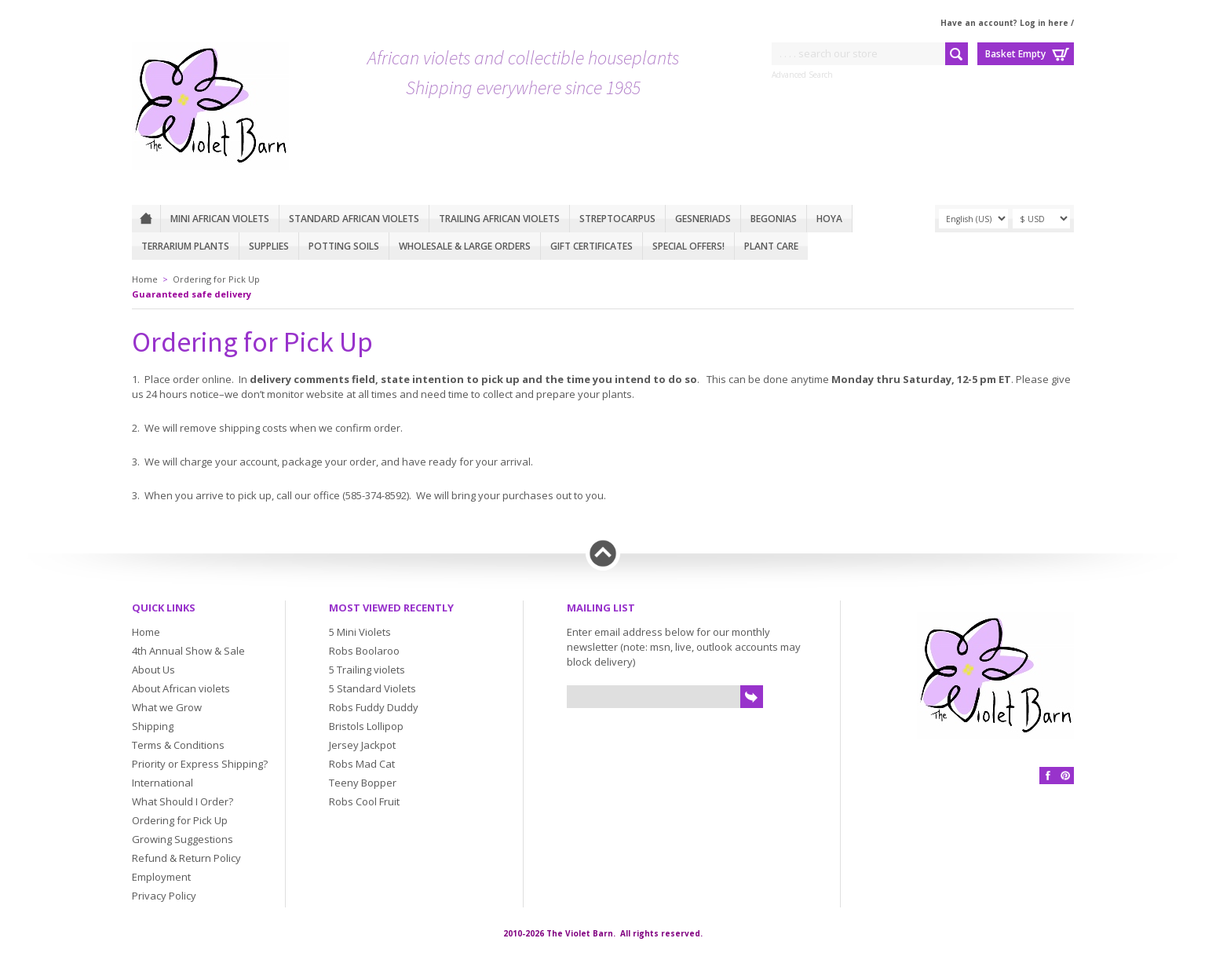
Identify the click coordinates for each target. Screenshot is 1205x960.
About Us (153, 670)
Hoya (829, 218)
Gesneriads (703, 218)
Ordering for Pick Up (216, 279)
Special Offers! (688, 246)
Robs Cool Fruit (364, 801)
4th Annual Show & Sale (188, 651)
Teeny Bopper (362, 783)
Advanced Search (802, 74)
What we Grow (167, 707)
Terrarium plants (185, 246)
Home (146, 218)
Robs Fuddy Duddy (373, 707)
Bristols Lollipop (366, 726)
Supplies (269, 246)
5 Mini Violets (360, 632)
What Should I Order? (182, 801)
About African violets (181, 688)
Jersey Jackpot (362, 745)
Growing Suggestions (182, 839)
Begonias (773, 218)
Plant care (771, 246)
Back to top (603, 553)
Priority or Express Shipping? (200, 764)
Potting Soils (344, 246)
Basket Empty (1015, 53)
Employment (161, 877)
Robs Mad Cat (362, 764)
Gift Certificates (591, 246)
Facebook (1048, 775)
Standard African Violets (354, 218)
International (162, 783)
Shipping (152, 726)
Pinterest (1065, 775)
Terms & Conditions (178, 745)
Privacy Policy (164, 896)
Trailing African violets (499, 218)
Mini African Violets (219, 218)
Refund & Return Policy (186, 858)
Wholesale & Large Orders (465, 246)
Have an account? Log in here (1004, 22)
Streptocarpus (617, 218)
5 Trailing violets (367, 670)
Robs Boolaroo (364, 651)
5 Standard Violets (372, 688)
